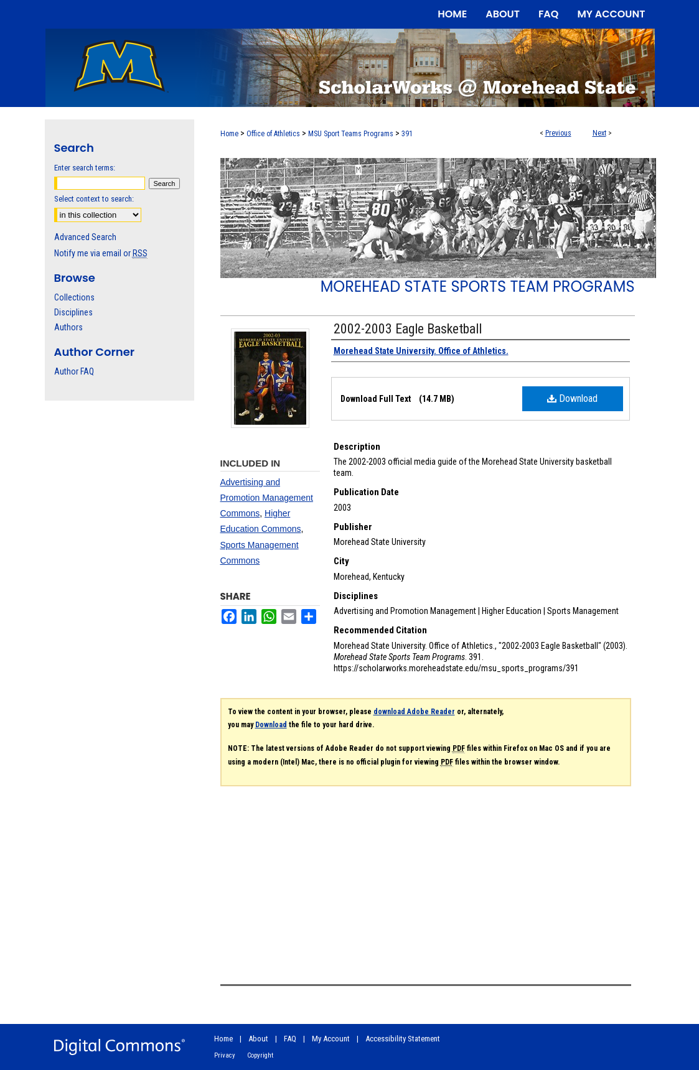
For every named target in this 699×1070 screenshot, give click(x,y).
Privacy (224, 1055)
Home (229, 133)
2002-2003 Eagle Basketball (408, 329)
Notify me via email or (101, 253)
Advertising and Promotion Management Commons (266, 497)
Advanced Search (85, 237)
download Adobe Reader (414, 711)
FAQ (290, 1038)
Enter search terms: (84, 167)
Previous (558, 133)
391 (407, 133)
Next (599, 133)
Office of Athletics (273, 133)
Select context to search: (94, 198)
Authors (68, 327)
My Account (331, 1038)
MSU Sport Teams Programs (350, 133)
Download (572, 398)
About (258, 1038)
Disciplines (73, 312)
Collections (74, 297)
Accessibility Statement (402, 1038)
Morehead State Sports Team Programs (478, 286)
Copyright (260, 1055)
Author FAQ (74, 371)
